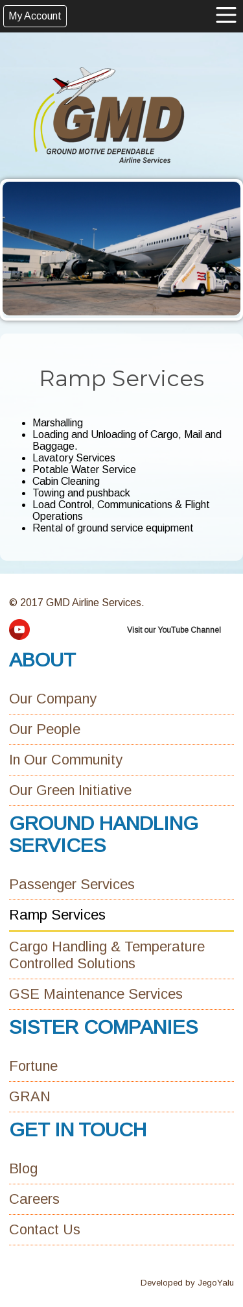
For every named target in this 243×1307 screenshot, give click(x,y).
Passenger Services (72, 884)
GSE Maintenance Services (96, 994)
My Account (35, 15)
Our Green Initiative (70, 790)
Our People (44, 729)
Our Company (53, 698)
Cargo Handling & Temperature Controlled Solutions (107, 954)
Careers (34, 1199)
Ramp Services (57, 915)
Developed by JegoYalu (187, 1283)
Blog (23, 1168)
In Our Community (65, 759)
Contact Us (44, 1229)
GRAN (30, 1096)
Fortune (33, 1066)
